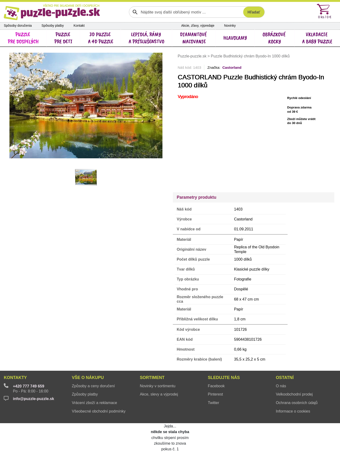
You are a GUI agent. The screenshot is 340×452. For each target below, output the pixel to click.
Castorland (232, 67)
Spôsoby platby (53, 25)
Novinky (230, 25)
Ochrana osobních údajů (297, 402)
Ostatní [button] (284, 377)
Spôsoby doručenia (18, 25)
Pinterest (215, 394)
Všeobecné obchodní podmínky (98, 411)
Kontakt (79, 25)
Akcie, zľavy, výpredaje (197, 25)
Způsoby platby (85, 394)
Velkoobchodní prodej (294, 394)
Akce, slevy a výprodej (159, 394)
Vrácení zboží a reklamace (94, 402)
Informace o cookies (293, 411)
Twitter (213, 402)
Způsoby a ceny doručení (93, 386)
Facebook (216, 386)
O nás (281, 386)
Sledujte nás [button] (224, 377)
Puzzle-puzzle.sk (192, 56)
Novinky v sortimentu (157, 386)
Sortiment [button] (152, 377)
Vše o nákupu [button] (88, 377)
